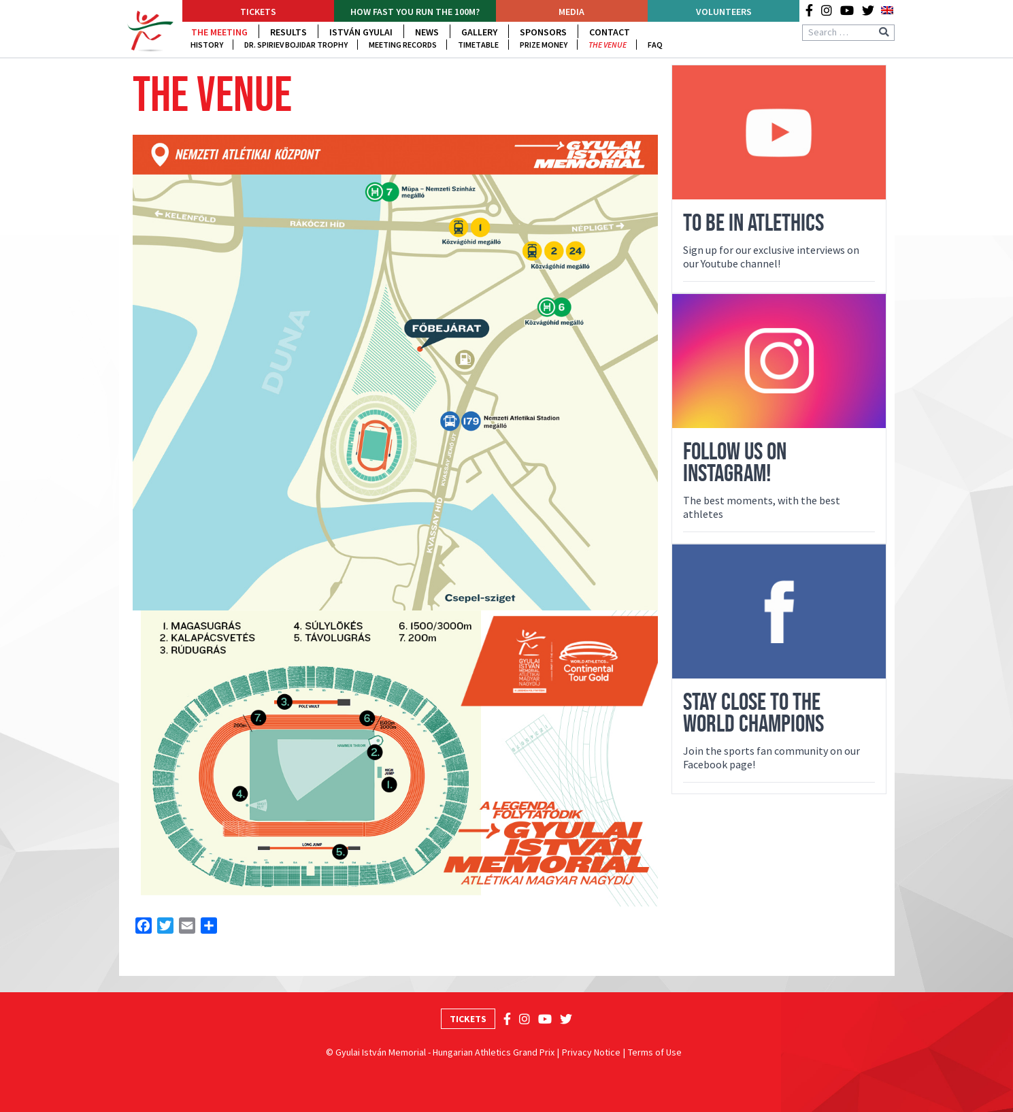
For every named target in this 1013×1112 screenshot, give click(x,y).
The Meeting (219, 32)
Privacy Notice (591, 1052)
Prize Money (543, 44)
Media (571, 11)
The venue (607, 44)
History (206, 44)
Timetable (478, 44)
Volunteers (724, 11)
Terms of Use (655, 1052)
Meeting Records (403, 44)
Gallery (479, 32)
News (427, 32)
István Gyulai (361, 32)
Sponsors (543, 32)
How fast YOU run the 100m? (415, 11)
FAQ (655, 44)
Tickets (258, 11)
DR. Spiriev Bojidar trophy (296, 44)
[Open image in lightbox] (396, 372)
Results (288, 32)
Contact (609, 32)
